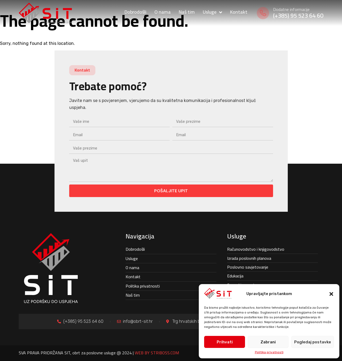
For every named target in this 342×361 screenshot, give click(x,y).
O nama (132, 268)
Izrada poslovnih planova (249, 258)
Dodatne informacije (291, 9)
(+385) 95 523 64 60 (298, 15)
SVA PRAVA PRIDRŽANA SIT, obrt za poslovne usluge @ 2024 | (99, 353)
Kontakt (133, 277)
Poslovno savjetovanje (247, 267)
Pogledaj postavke (312, 342)
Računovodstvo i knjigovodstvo (255, 249)
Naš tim (133, 295)
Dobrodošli (135, 249)
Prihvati (225, 342)
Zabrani (268, 342)
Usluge (132, 258)
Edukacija (235, 276)
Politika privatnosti (269, 352)
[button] (331, 294)
